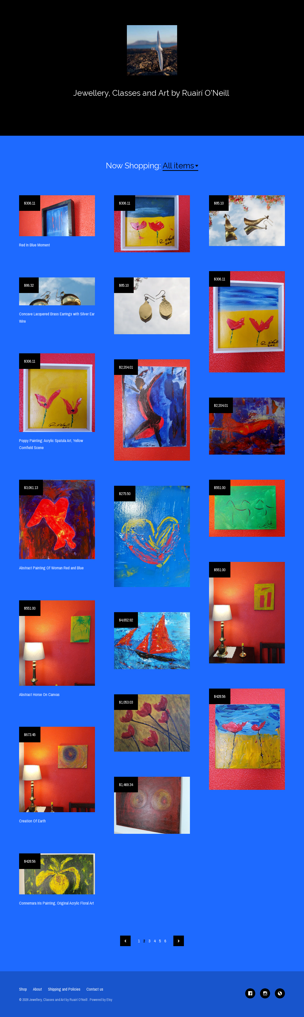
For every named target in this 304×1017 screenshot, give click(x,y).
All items (178, 165)
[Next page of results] (178, 941)
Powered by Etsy (101, 999)
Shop (23, 989)
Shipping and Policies (64, 989)
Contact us (94, 989)
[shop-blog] (280, 993)
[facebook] (250, 993)
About (37, 989)
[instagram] (265, 993)
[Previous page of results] (125, 941)
